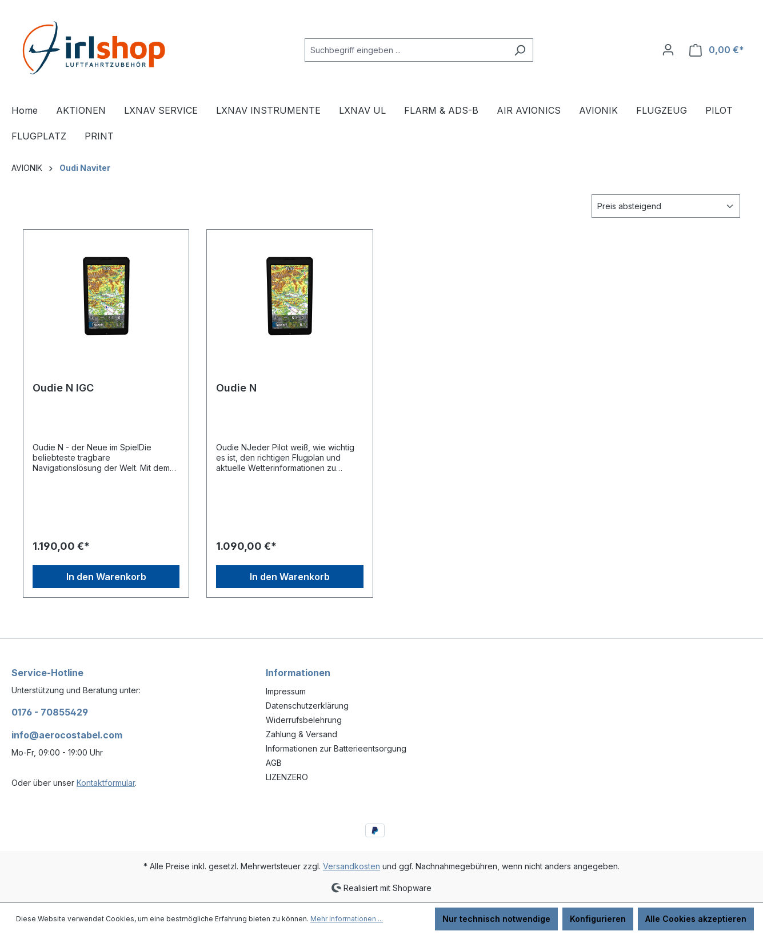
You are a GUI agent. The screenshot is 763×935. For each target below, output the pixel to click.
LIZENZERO (287, 777)
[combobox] (406, 50)
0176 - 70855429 (49, 712)
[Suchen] (519, 50)
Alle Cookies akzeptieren (695, 919)
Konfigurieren (598, 919)
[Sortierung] (666, 206)
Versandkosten (351, 866)
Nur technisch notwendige (496, 919)
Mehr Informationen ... (346, 918)
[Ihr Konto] (668, 49)
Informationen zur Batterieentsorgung (336, 748)
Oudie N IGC (63, 388)
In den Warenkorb (106, 576)
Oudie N (236, 388)
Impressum (286, 691)
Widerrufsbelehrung (304, 720)
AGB (274, 763)
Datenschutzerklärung (307, 705)
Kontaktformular (106, 783)
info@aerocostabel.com (66, 735)
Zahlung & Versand (301, 734)
